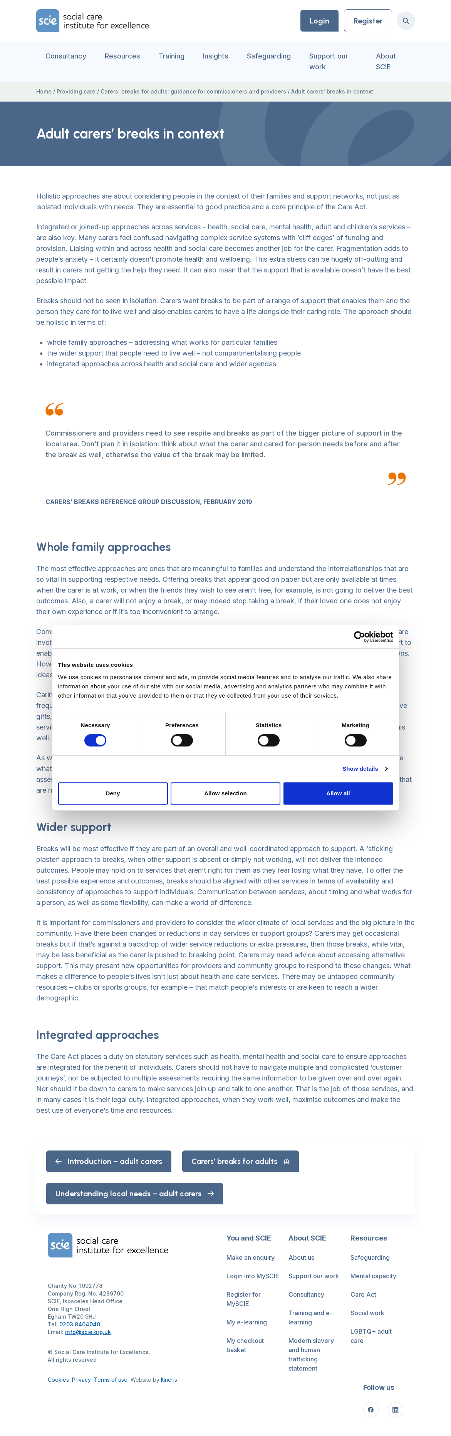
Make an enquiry (250, 1257)
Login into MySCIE (252, 1276)
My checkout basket (245, 1345)
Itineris (169, 1379)
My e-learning (246, 1322)
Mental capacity (373, 1276)
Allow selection (225, 793)
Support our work (328, 61)
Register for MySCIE (243, 1299)
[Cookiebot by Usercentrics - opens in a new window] (359, 637)
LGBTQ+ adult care (371, 1335)
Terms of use (110, 1379)
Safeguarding (269, 56)
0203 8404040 (79, 1324)
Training (171, 56)
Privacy (81, 1379)
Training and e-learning (310, 1317)
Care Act (363, 1294)
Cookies (58, 1379)
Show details (360, 768)
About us (301, 1257)
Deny (113, 793)
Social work (367, 1313)
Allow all (338, 793)
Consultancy (65, 56)
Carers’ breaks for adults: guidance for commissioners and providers (193, 91)
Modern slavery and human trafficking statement (311, 1354)
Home (44, 91)
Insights (215, 56)
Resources (122, 56)
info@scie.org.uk (88, 1332)
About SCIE (386, 61)
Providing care (76, 91)
